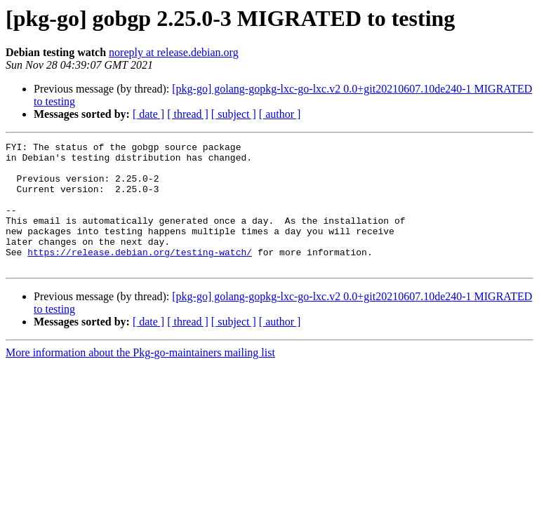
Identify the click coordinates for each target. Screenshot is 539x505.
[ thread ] (187, 114)
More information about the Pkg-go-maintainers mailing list (140, 378)
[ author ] (280, 114)
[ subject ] (233, 114)
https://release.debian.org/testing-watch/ (139, 275)
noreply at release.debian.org (174, 52)
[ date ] (148, 114)
